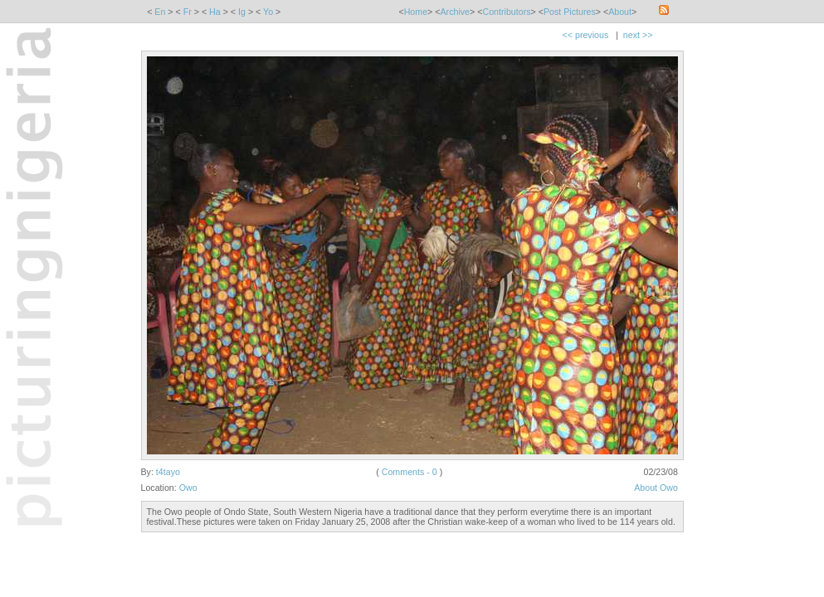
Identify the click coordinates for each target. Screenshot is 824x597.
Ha (215, 12)
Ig (242, 12)
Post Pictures (570, 12)
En (159, 12)
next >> (638, 35)
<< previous (586, 35)
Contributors (506, 12)
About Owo (656, 488)
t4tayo (168, 472)
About (619, 12)
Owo (188, 488)
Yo (268, 12)
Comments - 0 (409, 472)
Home (415, 12)
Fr (187, 12)
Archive (456, 12)
